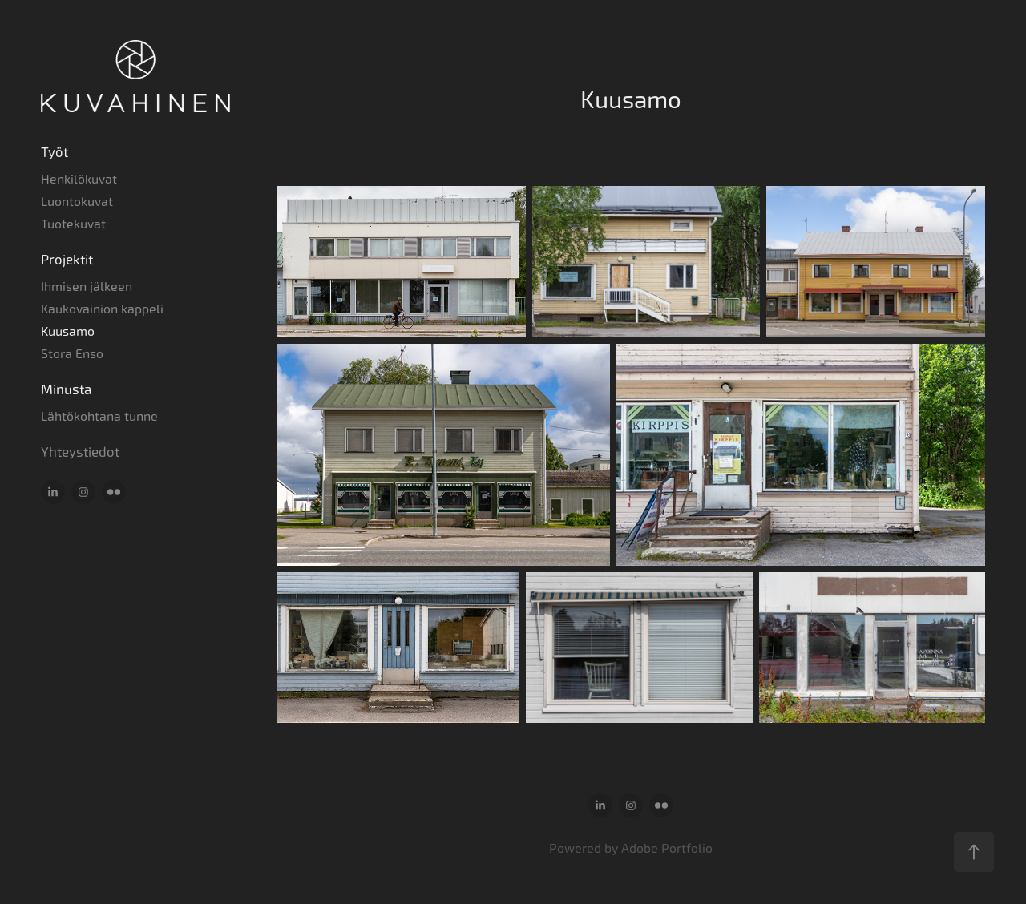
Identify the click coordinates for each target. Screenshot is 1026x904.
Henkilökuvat (79, 179)
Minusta (66, 389)
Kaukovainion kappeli (102, 309)
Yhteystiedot (80, 452)
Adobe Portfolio (667, 848)
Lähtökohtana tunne (99, 416)
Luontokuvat (77, 201)
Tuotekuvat (73, 224)
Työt (54, 152)
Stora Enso (72, 353)
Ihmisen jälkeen (86, 286)
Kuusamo (68, 331)
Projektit (67, 260)
